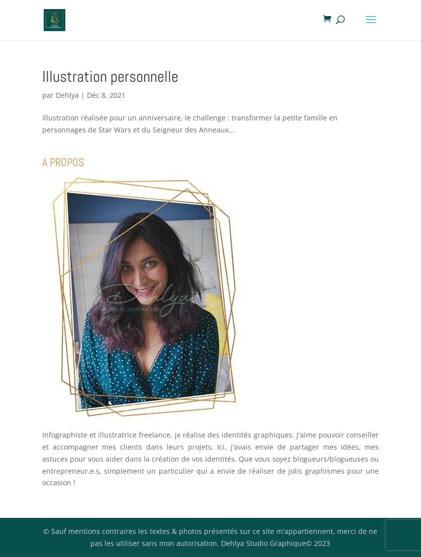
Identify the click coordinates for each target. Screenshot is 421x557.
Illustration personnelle (110, 76)
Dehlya (67, 95)
